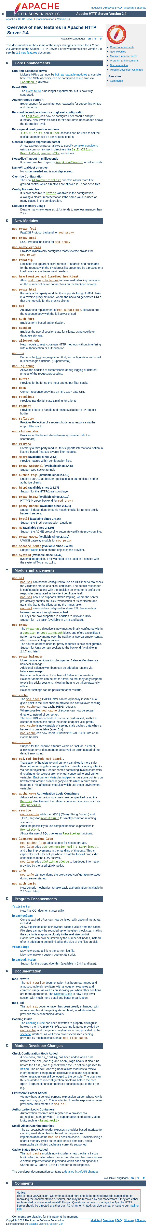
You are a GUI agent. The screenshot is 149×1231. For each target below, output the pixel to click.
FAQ (119, 7)
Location (29, 633)
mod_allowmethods (25, 340)
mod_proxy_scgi (24, 238)
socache (25, 1034)
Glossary (129, 7)
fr (95, 38)
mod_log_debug (23, 366)
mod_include (21, 742)
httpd (24, 1069)
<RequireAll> (30, 805)
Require (26, 801)
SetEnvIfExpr (82, 149)
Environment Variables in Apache (54, 777)
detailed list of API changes (81, 1171)
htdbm (31, 959)
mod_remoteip (22, 260)
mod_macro (20, 457)
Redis (34, 549)
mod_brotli (20, 519)
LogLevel (33, 116)
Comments (116, 80)
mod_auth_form (23, 319)
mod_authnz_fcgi (25, 475)
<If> (23, 133)
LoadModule (28, 82)
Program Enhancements (124, 60)
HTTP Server (25, 19)
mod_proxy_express (26, 247)
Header (46, 153)
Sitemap (141, 7)
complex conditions (86, 145)
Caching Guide (35, 1023)
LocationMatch (51, 633)
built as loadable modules (71, 74)
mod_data (19, 388)
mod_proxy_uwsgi (25, 536)
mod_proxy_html (24, 289)
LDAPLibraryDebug (55, 861)
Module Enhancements (123, 56)
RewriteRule (50, 818)
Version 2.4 (63, 19)
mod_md (17, 527)
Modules (95, 7)
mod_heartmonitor (25, 276)
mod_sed (18, 306)
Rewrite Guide (63, 993)
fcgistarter (21, 906)
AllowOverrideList (46, 180)
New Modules (118, 51)
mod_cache (20, 695)
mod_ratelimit (23, 397)
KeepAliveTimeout (69, 162)
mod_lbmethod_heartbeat (60, 276)
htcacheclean (22, 915)
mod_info (19, 871)
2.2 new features (26, 52)
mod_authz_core (24, 793)
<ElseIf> (35, 133)
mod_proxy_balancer (43, 280)
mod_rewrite (21, 810)
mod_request (21, 406)
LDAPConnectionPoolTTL (59, 846)
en (89, 38)
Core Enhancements (122, 47)
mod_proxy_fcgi (24, 228)
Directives (108, 7)
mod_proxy (66, 232)
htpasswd (19, 959)
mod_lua (18, 353)
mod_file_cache (75, 1038)
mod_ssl (18, 578)
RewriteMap (71, 833)
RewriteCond (29, 153)
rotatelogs (20, 947)
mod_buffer (20, 379)
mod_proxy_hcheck (25, 506)
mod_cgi (18, 759)
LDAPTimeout (88, 846)
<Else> (55, 133)
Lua (38, 357)
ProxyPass (33, 628)
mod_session (21, 328)
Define (51, 193)
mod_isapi (54, 759)
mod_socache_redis (26, 546)
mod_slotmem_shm (25, 431)
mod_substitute (69, 310)
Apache (10, 19)
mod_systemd (21, 555)
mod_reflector (23, 418)
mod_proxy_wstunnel (27, 466)
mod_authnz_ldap (40, 839)
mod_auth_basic (24, 883)
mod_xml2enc (21, 444)
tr (101, 38)
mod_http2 (20, 487)
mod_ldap (19, 839)
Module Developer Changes (126, 69)
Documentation (45, 19)
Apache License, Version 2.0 (46, 1223)
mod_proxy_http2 (25, 497)
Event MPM (33, 91)
